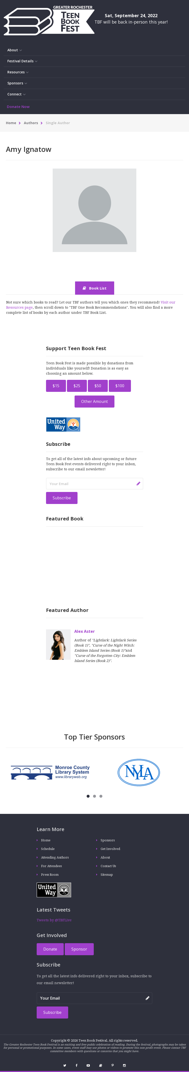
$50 (97, 385)
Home (11, 122)
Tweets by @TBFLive (54, 920)
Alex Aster (84, 631)
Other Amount (94, 401)
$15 (56, 385)
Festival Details (22, 61)
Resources (18, 72)
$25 (77, 385)
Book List (95, 288)
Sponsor (79, 949)
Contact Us (108, 866)
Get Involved (110, 849)
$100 (119, 385)
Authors (31, 122)
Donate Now (18, 106)
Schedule (48, 849)
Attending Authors (55, 857)
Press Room (50, 874)
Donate (50, 949)
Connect (16, 94)
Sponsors (17, 83)
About (14, 50)
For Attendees (51, 866)
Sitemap (107, 874)
